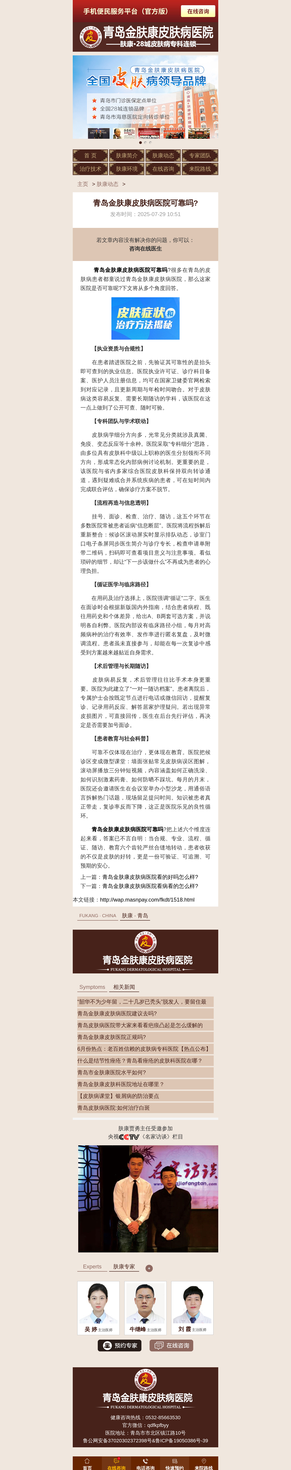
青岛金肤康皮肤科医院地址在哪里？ (121, 1084)
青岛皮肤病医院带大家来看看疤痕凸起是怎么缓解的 (140, 1025)
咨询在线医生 (145, 249)
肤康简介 (127, 155)
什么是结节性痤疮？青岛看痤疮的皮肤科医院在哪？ (140, 1061)
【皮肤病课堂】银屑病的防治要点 (118, 1096)
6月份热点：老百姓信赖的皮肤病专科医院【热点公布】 (144, 1049)
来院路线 (200, 169)
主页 (82, 184)
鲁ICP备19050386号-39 (181, 1440)
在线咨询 (163, 169)
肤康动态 (163, 155)
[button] (174, 1462)
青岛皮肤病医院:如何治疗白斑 (113, 1108)
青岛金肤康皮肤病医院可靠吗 (131, 270)
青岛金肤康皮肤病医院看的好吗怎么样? (150, 877)
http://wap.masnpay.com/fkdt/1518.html (147, 900)
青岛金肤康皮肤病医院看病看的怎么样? (150, 886)
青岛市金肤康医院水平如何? (111, 1072)
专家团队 (200, 155)
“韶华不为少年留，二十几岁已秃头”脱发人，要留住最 (141, 1002)
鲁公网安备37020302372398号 (117, 1440)
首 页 (90, 155)
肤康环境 (127, 169)
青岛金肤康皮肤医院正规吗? (111, 1037)
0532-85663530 (163, 1417)
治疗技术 (90, 169)
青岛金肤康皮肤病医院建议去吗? (117, 1013)
